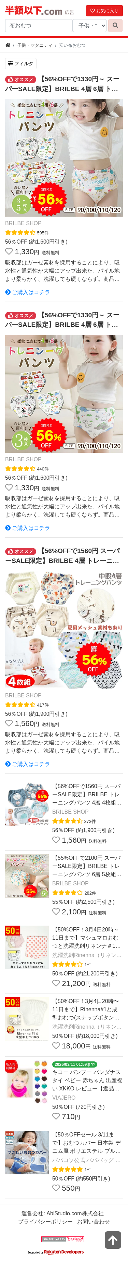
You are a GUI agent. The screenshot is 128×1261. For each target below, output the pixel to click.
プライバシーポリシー (45, 1221)
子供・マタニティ (35, 45)
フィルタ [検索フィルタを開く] (20, 63)
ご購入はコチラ (27, 292)
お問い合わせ (93, 1221)
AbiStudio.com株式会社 (74, 1213)
